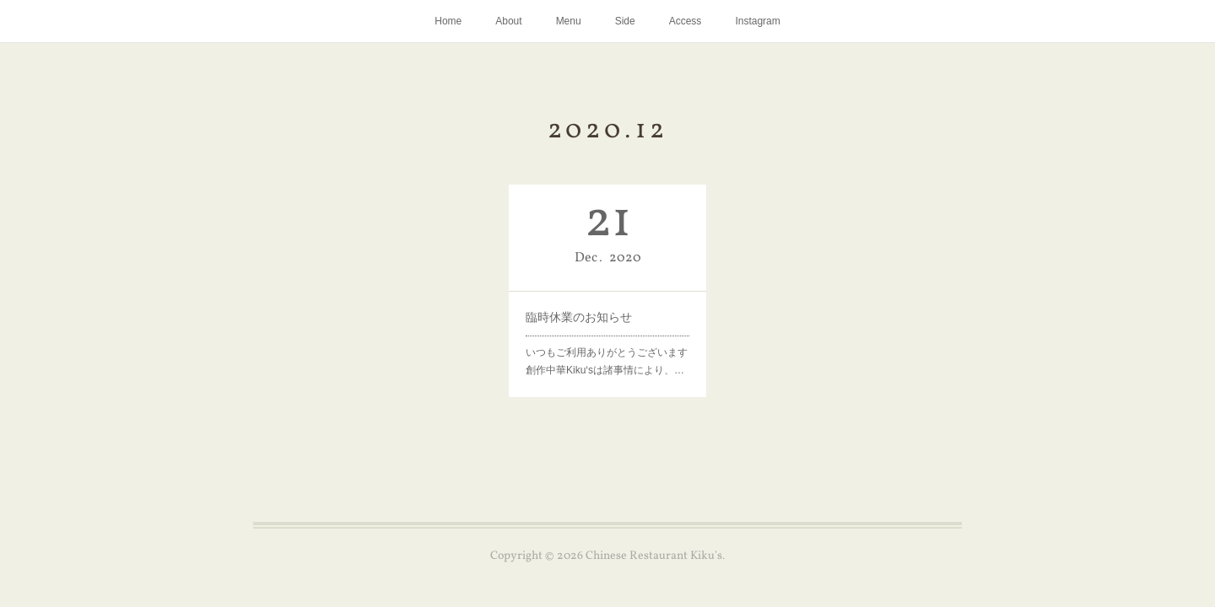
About (508, 21)
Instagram (757, 21)
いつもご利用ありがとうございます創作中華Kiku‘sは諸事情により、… (607, 361)
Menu (568, 21)
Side (625, 21)
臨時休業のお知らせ (579, 317)
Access (685, 21)
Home (448, 21)
